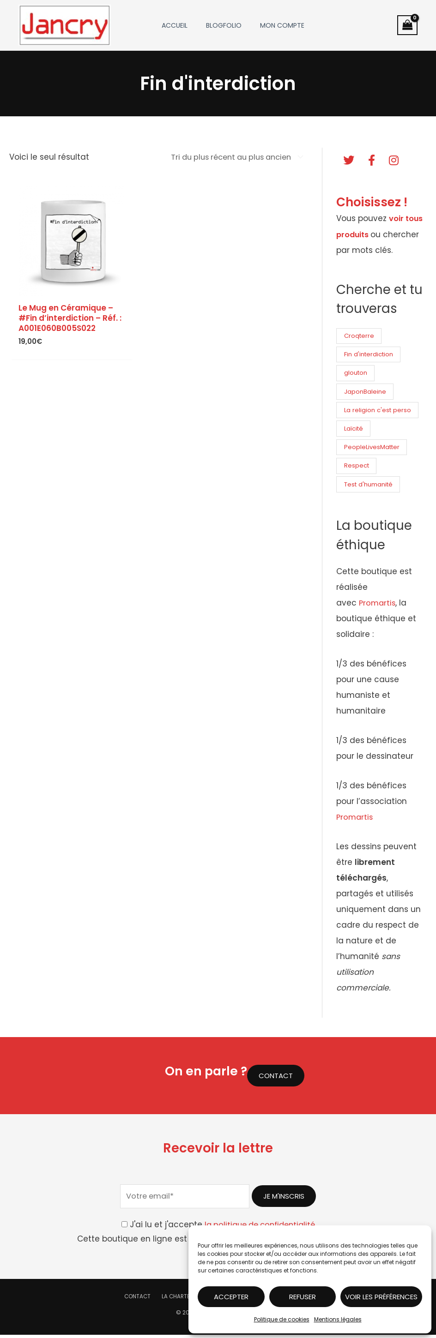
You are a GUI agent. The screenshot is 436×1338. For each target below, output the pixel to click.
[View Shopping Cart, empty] (407, 25)
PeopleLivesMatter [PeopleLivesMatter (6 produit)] (373, 449)
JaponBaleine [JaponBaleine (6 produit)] (365, 392)
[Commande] (229, 157)
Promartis (378, 606)
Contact (143, 1299)
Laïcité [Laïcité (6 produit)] (354, 430)
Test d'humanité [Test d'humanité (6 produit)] (369, 487)
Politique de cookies (281, 1319)
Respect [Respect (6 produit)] (357, 468)
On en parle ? (204, 1074)
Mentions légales (338, 1319)
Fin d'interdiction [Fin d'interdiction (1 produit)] (369, 354)
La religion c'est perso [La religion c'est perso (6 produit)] (378, 411)
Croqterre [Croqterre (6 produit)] (359, 335)
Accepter (231, 1297)
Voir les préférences (381, 1297)
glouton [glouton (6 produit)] (356, 373)
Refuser (302, 1297)
